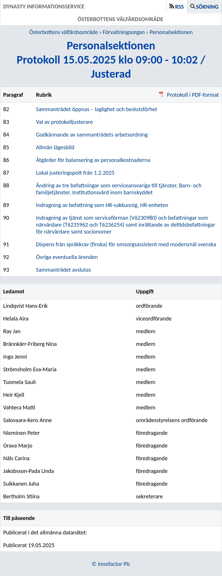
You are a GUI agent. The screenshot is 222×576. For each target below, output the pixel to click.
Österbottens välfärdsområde (63, 32)
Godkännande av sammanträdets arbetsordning (92, 134)
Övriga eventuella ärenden (67, 256)
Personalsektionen (171, 32)
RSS (179, 6)
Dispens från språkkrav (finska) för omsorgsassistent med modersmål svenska (126, 244)
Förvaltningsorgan (124, 32)
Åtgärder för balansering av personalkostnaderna (93, 159)
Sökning (207, 6)
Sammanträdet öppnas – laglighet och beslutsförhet (96, 109)
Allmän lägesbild (55, 147)
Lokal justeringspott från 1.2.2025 (75, 172)
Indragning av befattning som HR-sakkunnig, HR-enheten (102, 205)
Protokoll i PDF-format (189, 94)
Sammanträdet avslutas (63, 269)
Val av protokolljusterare (64, 121)
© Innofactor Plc (111, 563)
